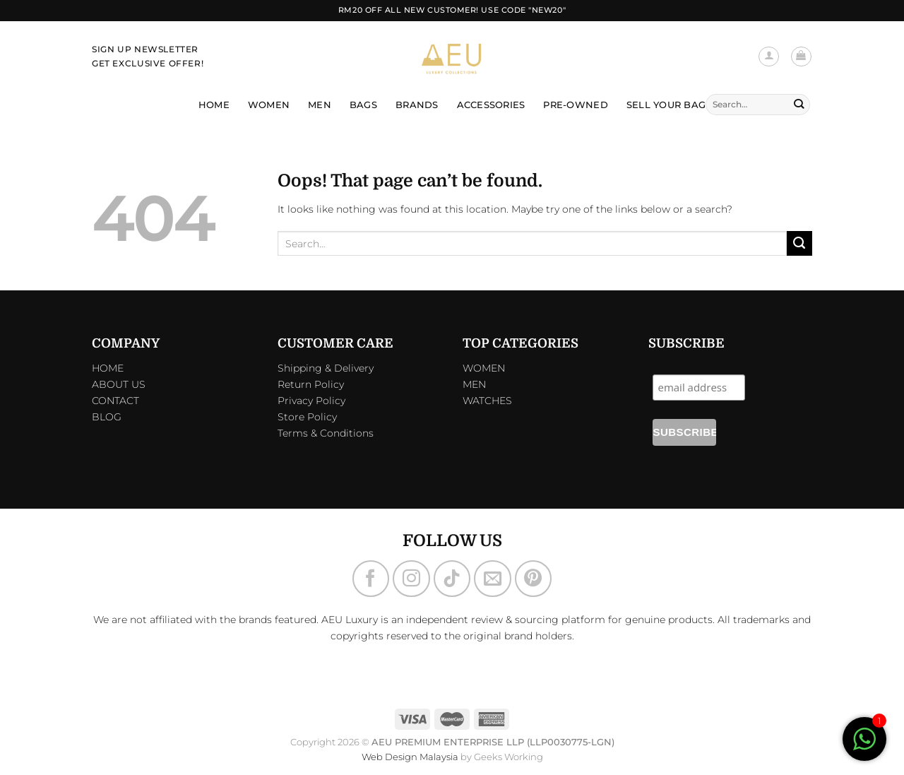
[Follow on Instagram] (411, 578)
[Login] (769, 57)
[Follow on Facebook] (370, 578)
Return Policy (311, 384)
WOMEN (484, 368)
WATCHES (487, 400)
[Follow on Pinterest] (533, 578)
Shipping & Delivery (326, 368)
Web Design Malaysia (410, 756)
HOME (108, 368)
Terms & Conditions (326, 433)
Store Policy (307, 416)
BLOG (106, 416)
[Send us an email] (492, 578)
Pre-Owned (575, 104)
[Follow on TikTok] (452, 578)
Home (214, 104)
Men (319, 104)
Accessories (491, 104)
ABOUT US (118, 384)
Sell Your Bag (666, 104)
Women (269, 104)
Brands (417, 104)
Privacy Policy (311, 400)
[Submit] (798, 104)
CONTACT (115, 400)
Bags (363, 104)
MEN (474, 384)
